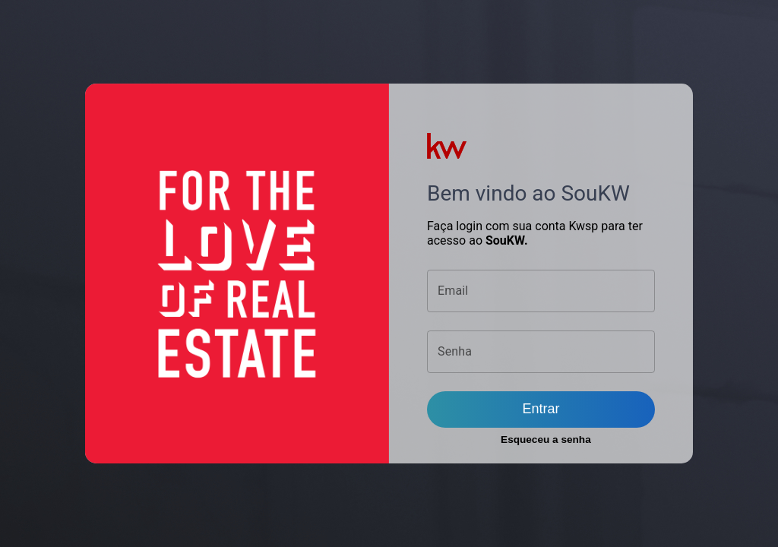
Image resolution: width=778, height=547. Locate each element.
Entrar (540, 408)
